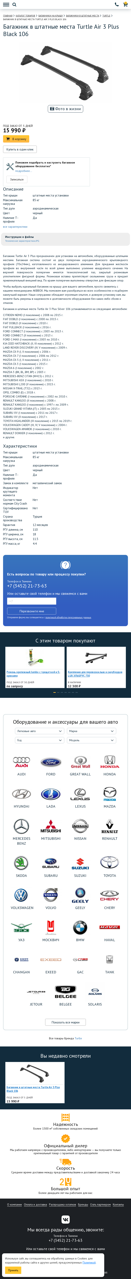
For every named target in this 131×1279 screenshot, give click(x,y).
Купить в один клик (20, 149)
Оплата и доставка (35, 1204)
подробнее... (23, 171)
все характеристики (15, 226)
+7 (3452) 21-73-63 (27, 586)
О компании (14, 1204)
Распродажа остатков (62, 1204)
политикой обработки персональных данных (68, 617)
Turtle (78, 1038)
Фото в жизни (65, 108)
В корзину (16, 139)
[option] (35, 667)
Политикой (89, 1262)
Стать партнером (100, 1204)
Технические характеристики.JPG (22, 240)
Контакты (118, 1204)
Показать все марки (65, 1022)
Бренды (83, 1204)
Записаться (17, 179)
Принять (13, 1270)
